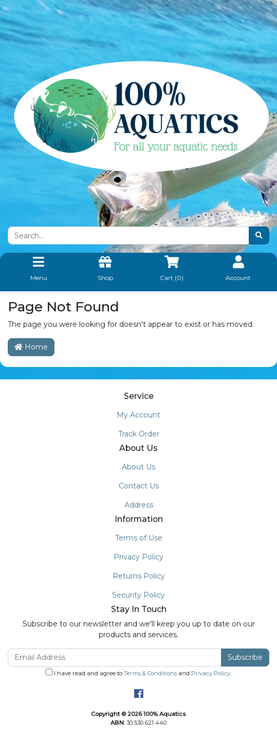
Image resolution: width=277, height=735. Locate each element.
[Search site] (259, 235)
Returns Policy (139, 576)
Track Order (138, 434)
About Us (138, 466)
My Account (138, 414)
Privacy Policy (138, 557)
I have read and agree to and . (138, 673)
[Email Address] (114, 658)
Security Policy (138, 595)
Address (138, 505)
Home (31, 347)
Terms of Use (138, 537)
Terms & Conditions (150, 673)
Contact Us (139, 486)
